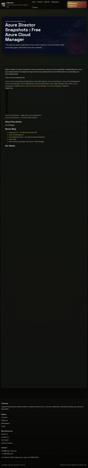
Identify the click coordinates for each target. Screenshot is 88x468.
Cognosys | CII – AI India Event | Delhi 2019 (23, 132)
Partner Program (7, 443)
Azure (7, 81)
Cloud (70, 83)
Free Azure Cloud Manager (37, 86)
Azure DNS (12, 139)
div (27, 86)
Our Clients (5, 440)
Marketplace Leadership (73, 5)
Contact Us (5, 437)
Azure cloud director (55, 81)
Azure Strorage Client (41, 83)
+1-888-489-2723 (7, 454)
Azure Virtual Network (16, 135)
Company (35, 7)
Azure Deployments (27, 83)
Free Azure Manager (54, 86)
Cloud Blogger (10, 125)
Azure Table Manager (57, 83)
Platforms (47, 2)
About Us (4, 434)
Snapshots (65, 86)
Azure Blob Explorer (40, 81)
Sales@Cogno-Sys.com (9, 451)
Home (34, 2)
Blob (66, 83)
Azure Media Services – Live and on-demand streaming (27, 137)
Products (40, 2)
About (3, 426)
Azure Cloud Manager (12, 83)
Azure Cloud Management (71, 81)
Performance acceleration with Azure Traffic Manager (26, 141)
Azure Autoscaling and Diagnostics (21, 81)
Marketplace (55, 2)
